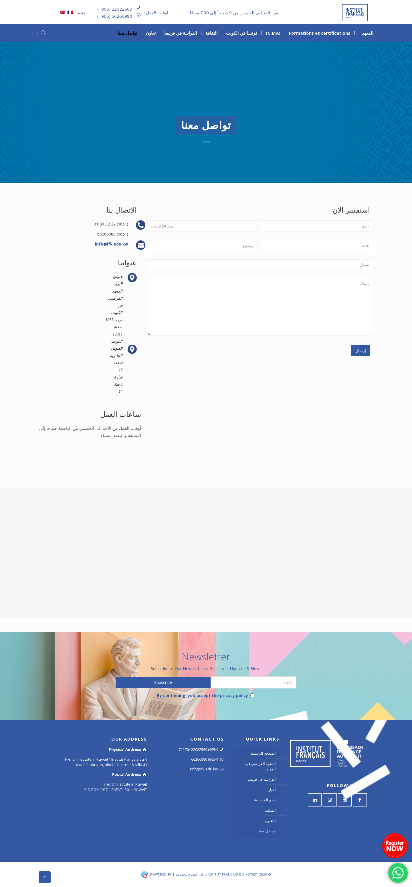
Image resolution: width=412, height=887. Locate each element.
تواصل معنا (267, 830)
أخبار (272, 789)
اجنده (82, 12)
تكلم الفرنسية (265, 799)
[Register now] (394, 845)
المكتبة (270, 810)
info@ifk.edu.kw (111, 244)
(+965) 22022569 (114, 9)
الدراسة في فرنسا (261, 779)
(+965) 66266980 (114, 16)
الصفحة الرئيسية (263, 753)
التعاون (270, 820)
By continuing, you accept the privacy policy (205, 695)
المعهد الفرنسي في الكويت (260, 766)
